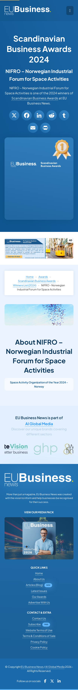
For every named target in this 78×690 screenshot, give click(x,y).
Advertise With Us (39, 602)
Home (30, 276)
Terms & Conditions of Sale (39, 635)
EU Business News (32, 666)
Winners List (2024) (24, 285)
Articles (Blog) (34, 584)
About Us (39, 579)
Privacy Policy (39, 641)
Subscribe (34, 624)
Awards (43, 276)
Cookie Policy (39, 647)
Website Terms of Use (39, 630)
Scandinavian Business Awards (35, 98)
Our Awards (39, 596)
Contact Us (39, 618)
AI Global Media (39, 423)
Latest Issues (39, 591)
